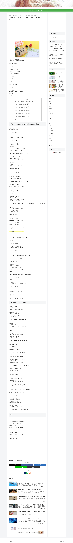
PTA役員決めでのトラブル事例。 (19, 112)
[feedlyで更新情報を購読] (27, 473)
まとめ (15, 119)
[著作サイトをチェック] (25, 473)
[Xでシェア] (15, 465)
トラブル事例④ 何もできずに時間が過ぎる (22, 118)
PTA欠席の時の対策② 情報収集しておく (22, 104)
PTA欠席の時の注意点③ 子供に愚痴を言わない (23, 110)
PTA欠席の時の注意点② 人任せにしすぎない (22, 109)
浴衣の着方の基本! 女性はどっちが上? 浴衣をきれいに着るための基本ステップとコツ (56, 64)
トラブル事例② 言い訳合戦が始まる (21, 115)
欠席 (18, 460)
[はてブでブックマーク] (40, 465)
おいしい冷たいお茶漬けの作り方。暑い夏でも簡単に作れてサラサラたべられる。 (56, 50)
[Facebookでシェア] (27, 465)
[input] (57, 37)
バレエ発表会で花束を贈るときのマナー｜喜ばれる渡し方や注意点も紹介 (56, 45)
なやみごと (10, 460)
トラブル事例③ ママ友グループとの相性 (22, 116)
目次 (26, 99)
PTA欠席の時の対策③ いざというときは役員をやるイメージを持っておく (27, 106)
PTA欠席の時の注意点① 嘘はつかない (21, 107)
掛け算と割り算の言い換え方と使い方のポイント (56, 59)
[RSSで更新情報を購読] (29, 473)
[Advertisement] (27, 32)
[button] (33, 468)
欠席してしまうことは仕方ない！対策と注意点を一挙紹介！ (24, 101)
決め (21, 460)
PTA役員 (15, 460)
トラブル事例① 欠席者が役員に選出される (22, 113)
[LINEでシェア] (21, 468)
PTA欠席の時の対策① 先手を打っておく (22, 103)
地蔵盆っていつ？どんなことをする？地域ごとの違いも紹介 (56, 55)
